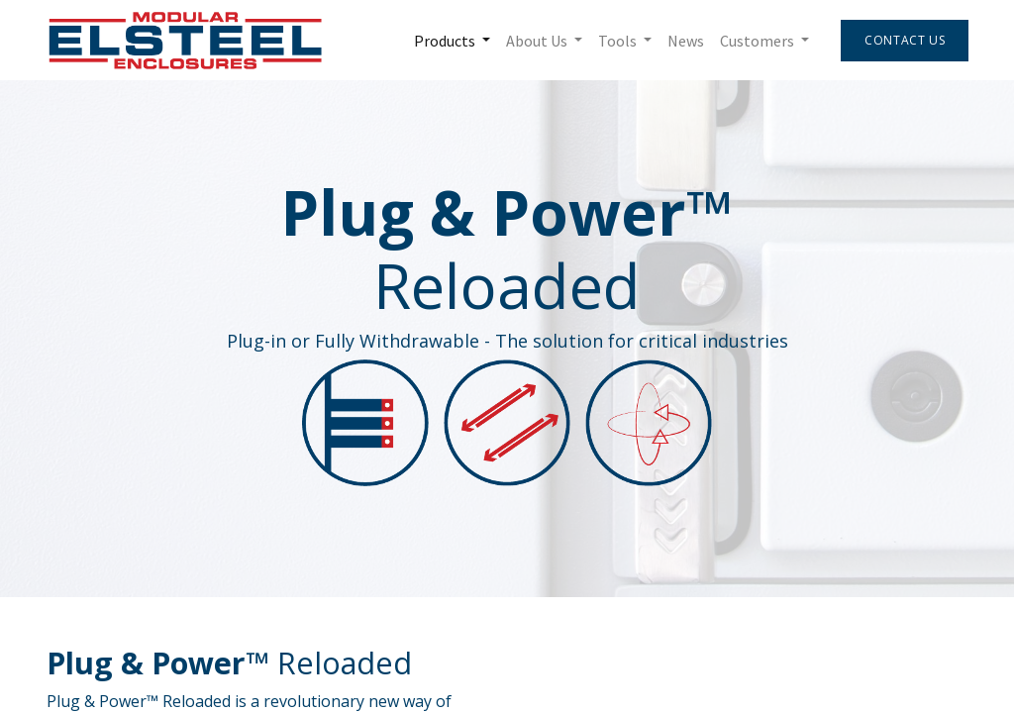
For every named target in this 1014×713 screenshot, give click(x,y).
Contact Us (903, 40)
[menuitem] (685, 40)
